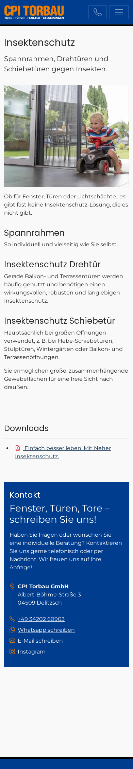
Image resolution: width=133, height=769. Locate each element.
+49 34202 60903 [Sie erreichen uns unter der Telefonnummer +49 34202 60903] (97, 12)
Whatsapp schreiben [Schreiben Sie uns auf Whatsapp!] (46, 630)
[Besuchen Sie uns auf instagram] (28, 652)
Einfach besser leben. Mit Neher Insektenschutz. (63, 452)
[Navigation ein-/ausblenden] (119, 12)
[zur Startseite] (34, 12)
